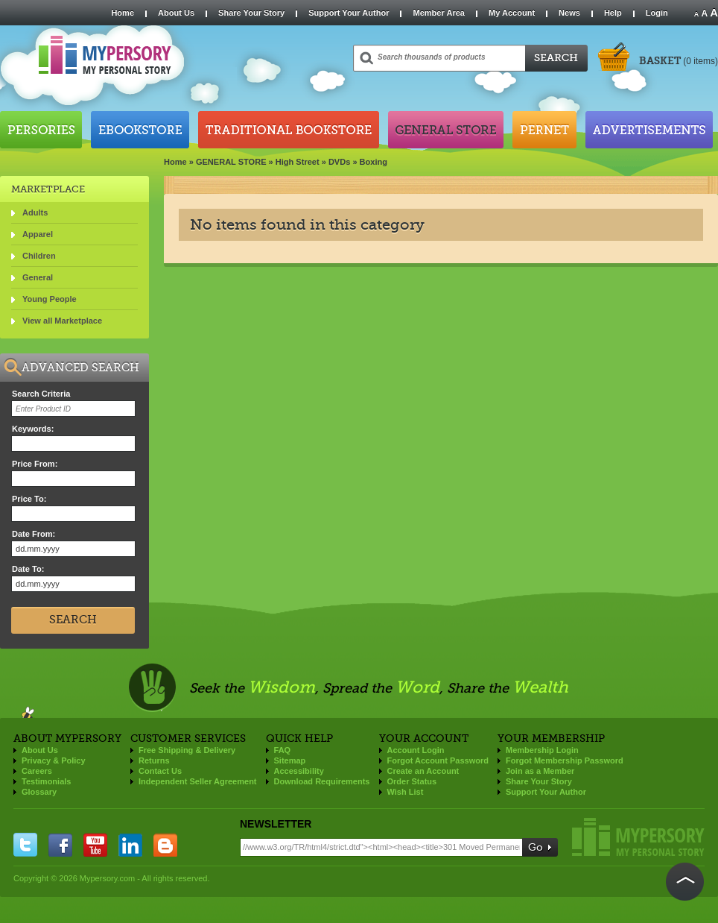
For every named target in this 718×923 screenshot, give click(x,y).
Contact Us (160, 770)
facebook (60, 845)
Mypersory (638, 837)
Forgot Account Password (438, 760)
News (569, 12)
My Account (512, 12)
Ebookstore (140, 129)
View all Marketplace (62, 320)
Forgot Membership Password (564, 760)
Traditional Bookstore (288, 129)
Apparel (37, 234)
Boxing (373, 161)
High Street (298, 161)
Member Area (438, 12)
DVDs (339, 161)
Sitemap (290, 760)
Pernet (544, 129)
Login (657, 12)
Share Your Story (251, 12)
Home (122, 12)
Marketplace (48, 189)
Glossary (39, 791)
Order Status (412, 781)
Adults (35, 212)
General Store (445, 129)
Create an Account (423, 770)
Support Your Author (348, 12)
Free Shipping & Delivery (187, 750)
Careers (37, 770)
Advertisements (649, 129)
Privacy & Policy (54, 760)
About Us (176, 12)
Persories (41, 129)
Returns (154, 760)
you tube (95, 845)
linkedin (130, 845)
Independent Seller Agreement (198, 781)
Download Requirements (322, 781)
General (37, 277)
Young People (49, 298)
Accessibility (299, 770)
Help (613, 12)
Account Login (416, 750)
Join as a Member (540, 770)
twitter (25, 845)
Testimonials (46, 781)
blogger (165, 845)
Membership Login (542, 750)
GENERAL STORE (231, 161)
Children (39, 255)
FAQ (282, 750)
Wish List (405, 791)
